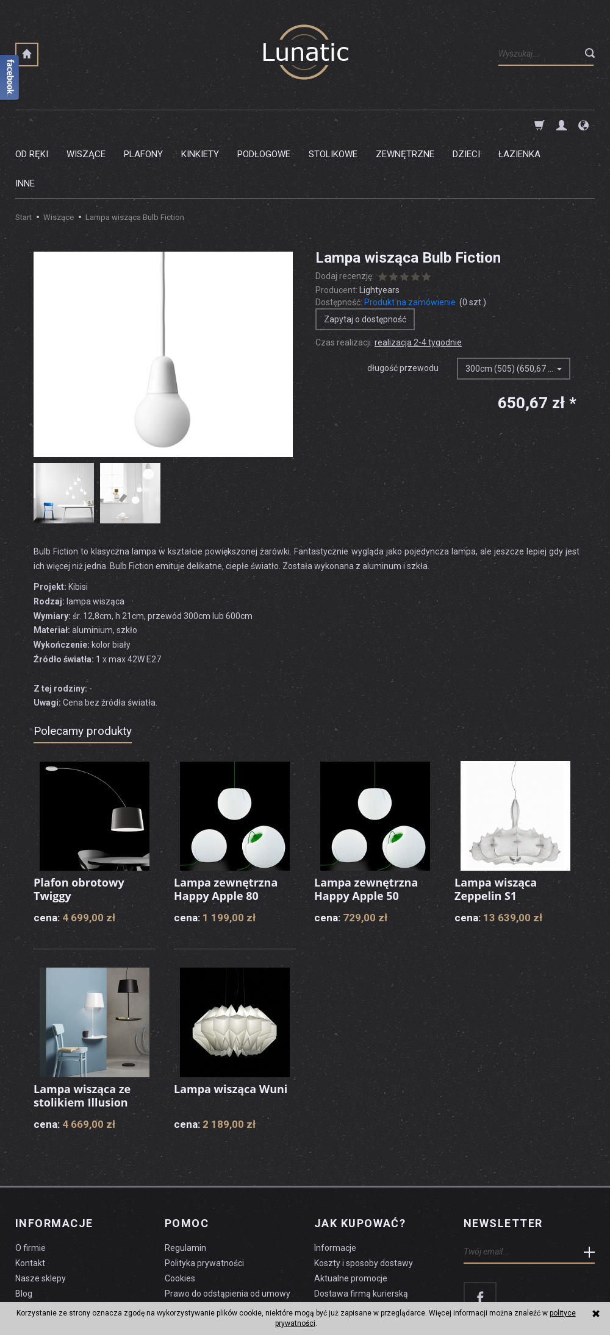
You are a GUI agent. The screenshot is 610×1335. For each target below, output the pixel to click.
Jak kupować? (360, 1165)
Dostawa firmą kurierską (361, 1235)
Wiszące (86, 124)
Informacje (54, 1165)
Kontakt (30, 1204)
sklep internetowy (552, 1296)
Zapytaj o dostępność (365, 261)
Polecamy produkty (83, 672)
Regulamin (185, 1189)
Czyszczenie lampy (52, 1250)
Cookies (180, 1220)
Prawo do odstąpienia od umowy (227, 1235)
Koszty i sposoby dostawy (363, 1204)
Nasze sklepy (40, 1220)
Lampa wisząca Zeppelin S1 (495, 830)
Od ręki (31, 124)
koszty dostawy (76, 1296)
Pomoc (187, 1165)
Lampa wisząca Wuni (231, 1030)
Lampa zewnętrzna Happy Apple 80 (226, 830)
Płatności (332, 1250)
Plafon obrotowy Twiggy (79, 830)
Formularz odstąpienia (208, 1250)
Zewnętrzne (405, 124)
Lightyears (379, 231)
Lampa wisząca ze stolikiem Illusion (82, 1037)
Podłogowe (263, 124)
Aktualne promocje (350, 1220)
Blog (23, 1235)
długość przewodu (403, 309)
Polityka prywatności (204, 1204)
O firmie (30, 1189)
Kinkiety (200, 124)
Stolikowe (333, 124)
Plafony (143, 124)
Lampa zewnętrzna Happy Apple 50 (366, 830)
